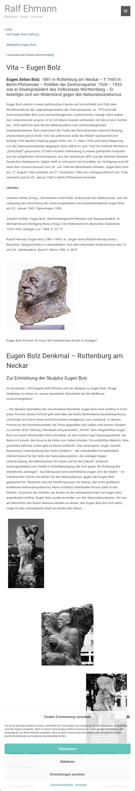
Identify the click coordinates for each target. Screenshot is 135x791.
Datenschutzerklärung (62, 784)
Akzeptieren (67, 749)
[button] (128, 717)
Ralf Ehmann (31, 8)
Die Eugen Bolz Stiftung (22, 34)
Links (8, 29)
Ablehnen (67, 762)
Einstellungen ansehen (67, 774)
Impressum (81, 784)
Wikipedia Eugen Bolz (21, 44)
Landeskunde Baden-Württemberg (30, 55)
